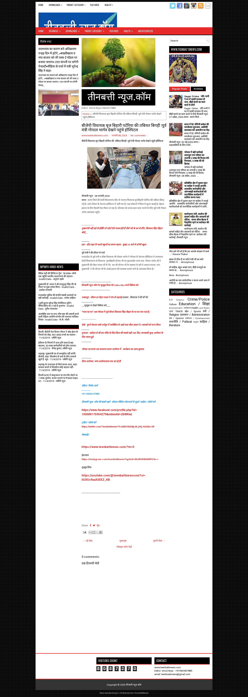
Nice (171, 275)
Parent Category (77, 4)
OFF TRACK (176, 311)
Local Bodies (204, 308)
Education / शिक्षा (194, 304)
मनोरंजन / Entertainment (197, 318)
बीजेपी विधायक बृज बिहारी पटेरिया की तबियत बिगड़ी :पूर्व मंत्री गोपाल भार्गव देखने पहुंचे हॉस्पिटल (124, 127)
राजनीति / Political (180, 321)
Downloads (56, 4)
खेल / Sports (193, 311)
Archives (198, 89)
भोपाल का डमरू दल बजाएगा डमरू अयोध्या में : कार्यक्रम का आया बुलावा (113, 349)
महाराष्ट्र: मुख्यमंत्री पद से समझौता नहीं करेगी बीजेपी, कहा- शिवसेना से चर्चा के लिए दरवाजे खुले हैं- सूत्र (57, 356)
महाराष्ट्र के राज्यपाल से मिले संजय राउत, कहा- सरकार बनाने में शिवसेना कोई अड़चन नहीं (57, 366)
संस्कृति (195, 322)
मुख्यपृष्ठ (122, 540)
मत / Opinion (176, 318)
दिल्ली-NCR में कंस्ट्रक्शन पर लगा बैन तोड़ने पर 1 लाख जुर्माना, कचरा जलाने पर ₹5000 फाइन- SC (58, 378)
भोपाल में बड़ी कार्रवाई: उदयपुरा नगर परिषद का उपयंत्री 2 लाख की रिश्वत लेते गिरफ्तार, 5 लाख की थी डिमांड (196, 158)
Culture (173, 304)
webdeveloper (111, 693)
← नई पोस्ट (88, 540)
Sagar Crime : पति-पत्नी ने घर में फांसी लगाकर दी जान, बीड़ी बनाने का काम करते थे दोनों (196, 100)
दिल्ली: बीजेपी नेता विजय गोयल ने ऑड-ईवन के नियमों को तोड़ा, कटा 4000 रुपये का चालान (58, 333)
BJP (171, 300)
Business (56, 30)
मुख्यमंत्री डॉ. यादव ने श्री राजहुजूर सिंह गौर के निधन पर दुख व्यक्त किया (57, 286)
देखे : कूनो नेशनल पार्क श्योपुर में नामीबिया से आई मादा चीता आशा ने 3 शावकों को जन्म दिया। (121, 324)
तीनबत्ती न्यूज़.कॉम (134, 684)
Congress (180, 300)
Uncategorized (145, 31)
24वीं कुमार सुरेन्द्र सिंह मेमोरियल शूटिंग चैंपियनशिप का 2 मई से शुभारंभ (54, 304)
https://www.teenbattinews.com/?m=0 (108, 447)
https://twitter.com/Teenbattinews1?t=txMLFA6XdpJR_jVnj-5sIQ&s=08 (118, 426)
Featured (94, 4)
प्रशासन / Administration (195, 314)
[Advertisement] (59, 125)
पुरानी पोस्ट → (159, 540)
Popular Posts (179, 89)
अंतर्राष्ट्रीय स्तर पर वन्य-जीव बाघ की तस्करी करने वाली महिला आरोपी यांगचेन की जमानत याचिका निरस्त (58, 317)
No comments (138, 135)
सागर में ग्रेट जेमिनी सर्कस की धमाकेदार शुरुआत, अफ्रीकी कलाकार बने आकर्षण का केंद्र (196, 127)
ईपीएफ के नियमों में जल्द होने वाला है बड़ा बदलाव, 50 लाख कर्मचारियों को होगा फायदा (57, 344)
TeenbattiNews (141, 693)
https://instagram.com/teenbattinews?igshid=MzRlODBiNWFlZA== (120, 459)
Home (40, 4)
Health (110, 4)
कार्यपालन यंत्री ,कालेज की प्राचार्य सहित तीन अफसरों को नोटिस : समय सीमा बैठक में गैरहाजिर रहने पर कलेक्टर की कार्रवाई (196, 220)
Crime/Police (199, 299)
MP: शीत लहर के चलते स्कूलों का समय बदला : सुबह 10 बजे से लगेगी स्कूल (114, 244)
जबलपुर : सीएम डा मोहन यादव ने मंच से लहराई (102, 297)
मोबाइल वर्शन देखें (124, 546)
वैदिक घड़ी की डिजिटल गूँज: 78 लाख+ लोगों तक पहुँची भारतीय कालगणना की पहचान (57, 275)
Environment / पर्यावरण (180, 308)
